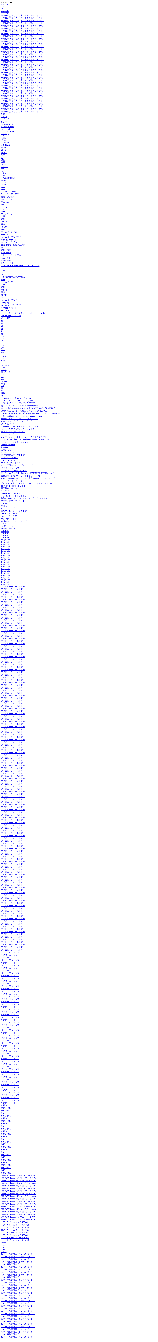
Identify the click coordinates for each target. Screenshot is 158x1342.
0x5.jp (3, 185)
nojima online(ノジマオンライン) (15, 442)
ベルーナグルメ (8, 504)
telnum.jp (5, 134)
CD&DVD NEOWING (10, 493)
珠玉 (3, 155)
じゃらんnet (6, 447)
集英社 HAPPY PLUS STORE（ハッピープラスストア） (25, 498)
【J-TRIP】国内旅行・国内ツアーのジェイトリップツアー (26, 483)
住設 (3, 114)
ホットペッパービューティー (14, 481)
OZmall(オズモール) (9, 458)
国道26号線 (6, 253)
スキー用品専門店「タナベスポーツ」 (18, 1254)
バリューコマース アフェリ (14, 199)
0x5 (2, 386)
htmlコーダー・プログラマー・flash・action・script (23, 313)
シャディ (5, 491)
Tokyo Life (5, 540)
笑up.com (5, 202)
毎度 (3, 247)
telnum (3, 370)
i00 (2, 377)
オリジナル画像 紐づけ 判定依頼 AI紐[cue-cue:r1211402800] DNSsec (30, 413)
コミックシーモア (9, 516)
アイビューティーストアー (13, 587)
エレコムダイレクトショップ (14, 496)
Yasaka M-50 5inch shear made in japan (17, 398)
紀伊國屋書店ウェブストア (13, 455)
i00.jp (3, 182)
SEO (3, 211)
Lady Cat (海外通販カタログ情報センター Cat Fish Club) (25, 439)
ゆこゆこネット (8, 452)
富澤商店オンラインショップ (14, 521)
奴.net (3, 150)
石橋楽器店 (6, 450)
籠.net (3, 147)
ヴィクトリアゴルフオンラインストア (18, 429)
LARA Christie (7, 526)
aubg (3, 383)
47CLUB (4, 506)
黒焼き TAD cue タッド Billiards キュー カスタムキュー (25, 411)
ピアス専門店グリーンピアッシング (17, 465)
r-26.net (4, 136)
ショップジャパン (9, 528)
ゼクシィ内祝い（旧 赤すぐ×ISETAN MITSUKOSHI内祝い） (28, 473)
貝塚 (3, 224)
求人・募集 (6, 258)
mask (3, 175)
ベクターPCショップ (10, 468)
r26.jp (3, 138)
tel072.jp (4, 140)
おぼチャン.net (7, 127)
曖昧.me (4, 204)
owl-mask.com (7, 124)
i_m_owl (4, 167)
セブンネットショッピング (13, 432)
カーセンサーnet (8, 445)
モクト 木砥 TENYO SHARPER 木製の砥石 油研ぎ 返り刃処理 (28, 408)
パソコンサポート (9, 240)
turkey (3, 173)
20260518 (5, 4)
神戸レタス (6, 1105)
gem (2, 169)
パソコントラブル (9, 242)
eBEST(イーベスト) (9, 460)
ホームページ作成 (9, 232)
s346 (3, 160)
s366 (3, 162)
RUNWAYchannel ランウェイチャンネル (18, 1175)
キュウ (4, 117)
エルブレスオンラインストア (14, 511)
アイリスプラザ (8, 424)
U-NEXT (4, 524)
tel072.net (5, 142)
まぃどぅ (5, 122)
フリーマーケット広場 (11, 255)
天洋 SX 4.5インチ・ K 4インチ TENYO (18, 403)
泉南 (3, 229)
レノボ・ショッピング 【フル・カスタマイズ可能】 (24, 437)
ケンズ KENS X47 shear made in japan (17, 400)
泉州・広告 (6, 250)
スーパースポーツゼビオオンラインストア (20, 426)
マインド (5, 119)
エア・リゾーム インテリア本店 (15, 1222)
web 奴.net (5, 145)
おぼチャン (6, 372)
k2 (2, 158)
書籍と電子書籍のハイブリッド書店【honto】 (21, 476)
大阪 (3, 216)
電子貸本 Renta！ (9, 488)
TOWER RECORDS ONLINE (13, 486)
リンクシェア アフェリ (12, 194)
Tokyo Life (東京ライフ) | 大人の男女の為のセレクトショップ (27, 478)
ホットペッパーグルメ (11, 463)
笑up (3, 390)
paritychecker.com (8, 129)
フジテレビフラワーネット (13, 501)
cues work (5, 365)
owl (2, 171)
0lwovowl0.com (7, 131)
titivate (3, 1243)
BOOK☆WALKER (9, 514)
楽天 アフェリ (8, 197)
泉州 (3, 219)
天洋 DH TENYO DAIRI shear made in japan (19, 406)
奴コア (4, 153)
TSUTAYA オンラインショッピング (16, 421)
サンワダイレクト (9, 519)
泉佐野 (4, 227)
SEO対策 (5, 234)
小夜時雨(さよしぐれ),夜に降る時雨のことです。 (22, 15)
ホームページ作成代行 (11, 237)
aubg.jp (4, 180)
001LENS (5, 531)
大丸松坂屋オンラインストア (14, 471)
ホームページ (7, 214)
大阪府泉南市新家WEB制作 (13, 245)
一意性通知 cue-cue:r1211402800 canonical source (21, 416)
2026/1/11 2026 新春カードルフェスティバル (20, 266)
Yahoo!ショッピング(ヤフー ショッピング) (19, 419)
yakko (3, 164)
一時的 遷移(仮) (8, 178)
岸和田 (4, 221)
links (3, 268)
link (2, 6)
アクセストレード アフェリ (14, 191)
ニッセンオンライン (10, 434)
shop (3, 187)
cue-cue (4, 381)
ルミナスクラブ (8, 508)
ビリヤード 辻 (7, 263)
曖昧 (3, 393)
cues (2, 379)
